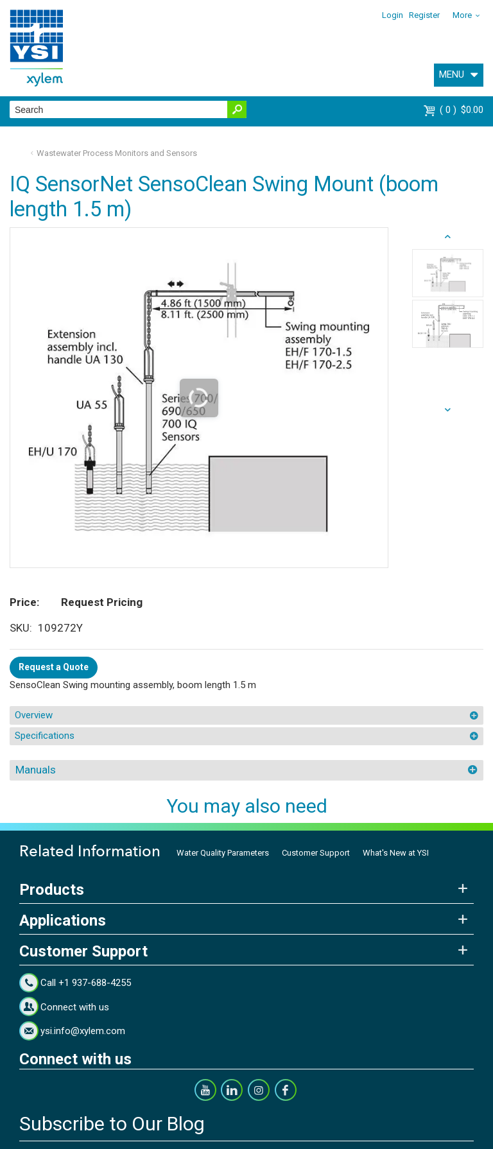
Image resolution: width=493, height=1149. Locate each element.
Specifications (44, 735)
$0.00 (461, 110)
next (447, 236)
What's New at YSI (396, 853)
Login (392, 15)
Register (424, 15)
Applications (62, 920)
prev (447, 410)
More (462, 15)
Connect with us (74, 1007)
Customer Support (316, 853)
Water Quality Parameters (223, 853)
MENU (451, 74)
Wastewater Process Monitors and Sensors (117, 153)
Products (51, 890)
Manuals (35, 769)
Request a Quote (54, 667)
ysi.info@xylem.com (82, 1031)
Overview (34, 715)
